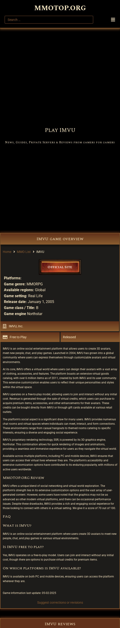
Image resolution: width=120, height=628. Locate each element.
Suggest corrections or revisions (60, 602)
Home (7, 252)
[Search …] (49, 20)
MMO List (24, 252)
